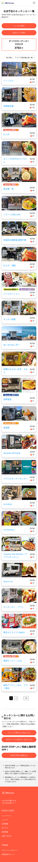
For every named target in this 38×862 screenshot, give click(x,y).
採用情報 (5, 832)
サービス (5, 828)
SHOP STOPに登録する (19, 755)
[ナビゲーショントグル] (34, 3)
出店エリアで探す (19, 33)
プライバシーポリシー (10, 850)
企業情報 (5, 824)
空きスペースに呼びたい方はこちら (19, 739)
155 (26, 698)
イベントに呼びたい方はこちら (19, 733)
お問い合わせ (6, 836)
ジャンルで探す (19, 26)
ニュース (5, 820)
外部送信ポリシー (8, 854)
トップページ (6, 816)
